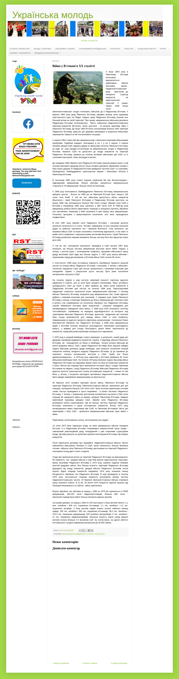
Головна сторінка (90, 663)
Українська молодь (52, 15)
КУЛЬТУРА (129, 49)
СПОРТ (163, 49)
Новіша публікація (61, 663)
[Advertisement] (90, 639)
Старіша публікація (119, 663)
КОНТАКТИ (115, 49)
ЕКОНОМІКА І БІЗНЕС (65, 49)
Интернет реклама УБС (89, 41)
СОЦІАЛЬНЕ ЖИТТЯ (146, 49)
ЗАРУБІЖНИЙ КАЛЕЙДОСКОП (92, 49)
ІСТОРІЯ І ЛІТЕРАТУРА (20, 49)
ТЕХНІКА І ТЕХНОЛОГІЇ (20, 53)
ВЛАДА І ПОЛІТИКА (42, 49)
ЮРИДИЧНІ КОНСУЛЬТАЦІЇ (46, 53)
